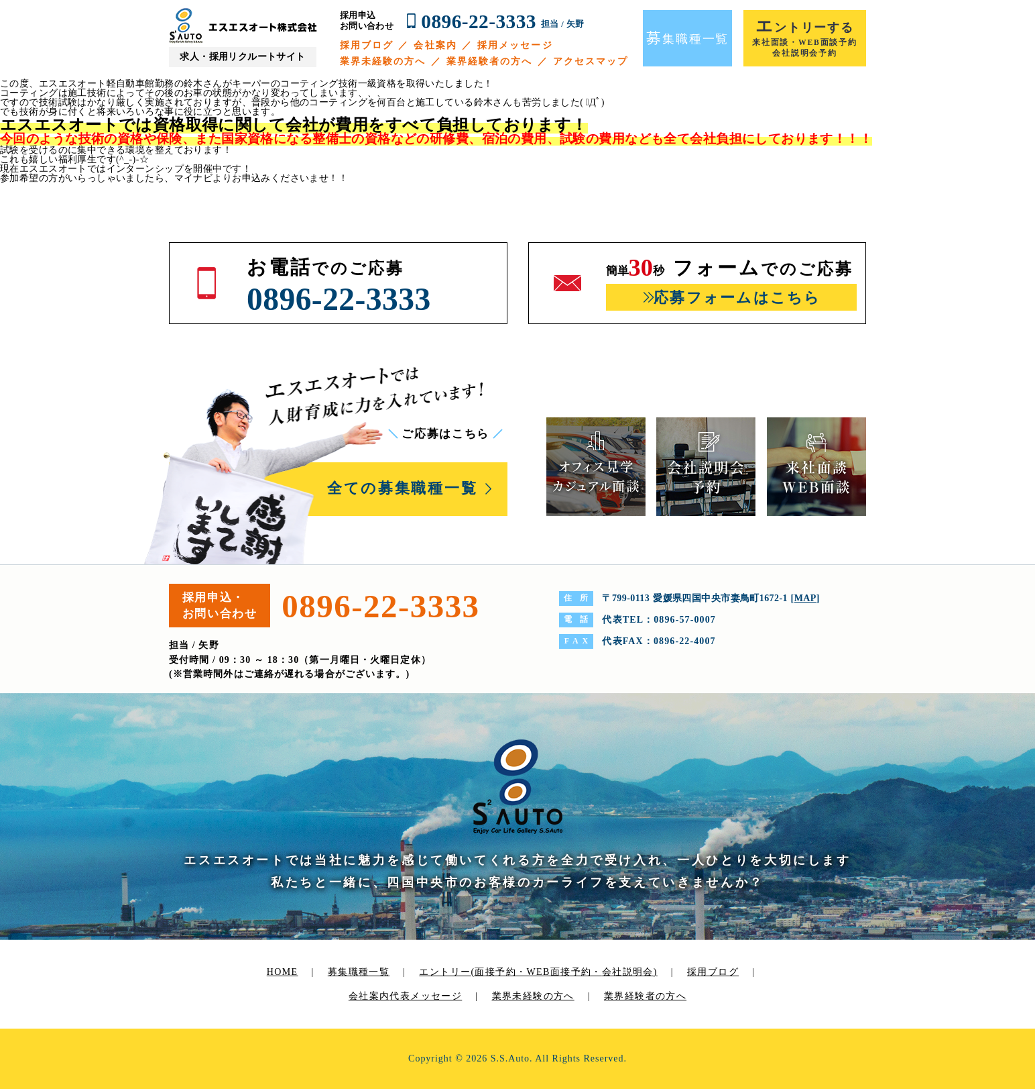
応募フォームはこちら (737, 297)
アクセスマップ (591, 61)
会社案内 (435, 45)
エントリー (538, 972)
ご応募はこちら (445, 433)
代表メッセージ (425, 996)
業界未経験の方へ (383, 61)
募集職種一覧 (358, 972)
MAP (805, 598)
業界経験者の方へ (489, 61)
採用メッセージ (515, 45)
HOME (282, 972)
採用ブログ (367, 45)
